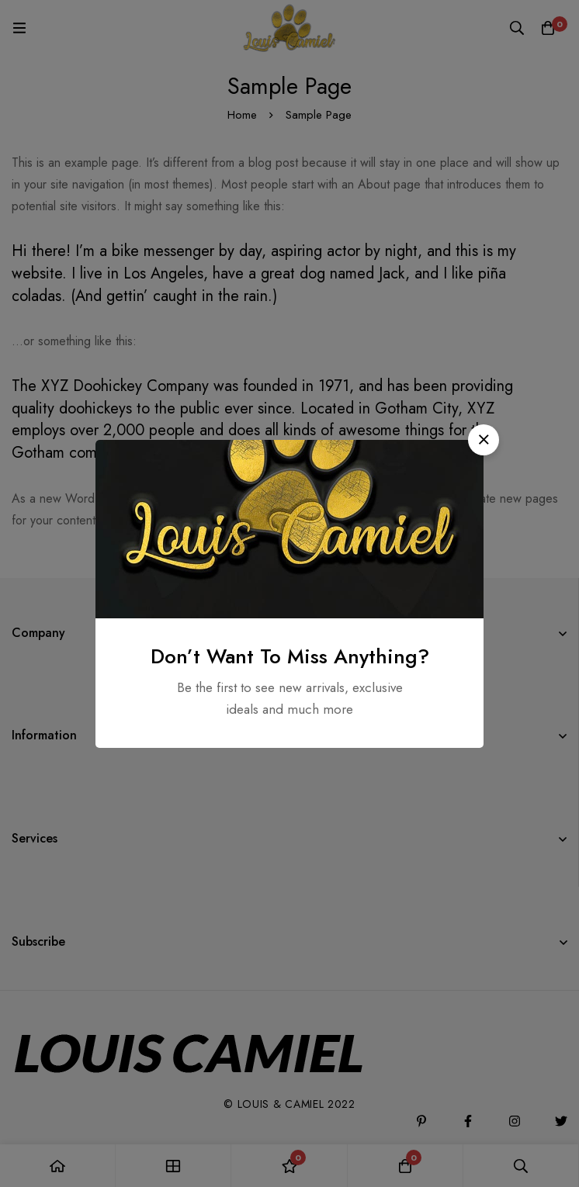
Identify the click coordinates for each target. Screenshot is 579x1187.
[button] (483, 439)
